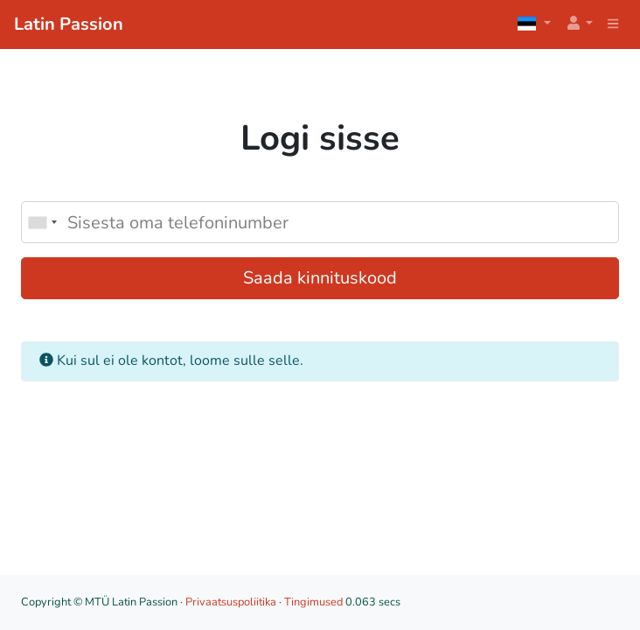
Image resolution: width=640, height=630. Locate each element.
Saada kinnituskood (320, 278)
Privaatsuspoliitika (230, 602)
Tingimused (313, 602)
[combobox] (42, 222)
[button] (579, 24)
